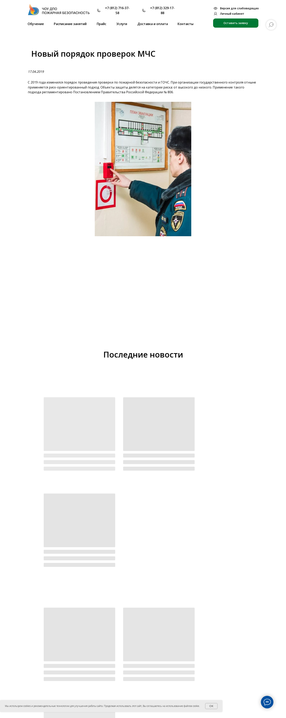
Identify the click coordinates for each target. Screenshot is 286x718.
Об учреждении (99, 657)
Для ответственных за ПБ (188, 663)
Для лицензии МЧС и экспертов (192, 669)
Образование (96, 685)
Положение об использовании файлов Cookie (196, 712)
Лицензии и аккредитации (105, 678)
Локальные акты (98, 692)
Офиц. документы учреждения (108, 670)
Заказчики (144, 678)
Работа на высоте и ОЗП (188, 699)
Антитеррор (228, 682)
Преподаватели (147, 663)
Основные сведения (101, 663)
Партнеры (143, 670)
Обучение (178, 657)
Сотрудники (95, 699)
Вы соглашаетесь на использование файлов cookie (171, 706)
